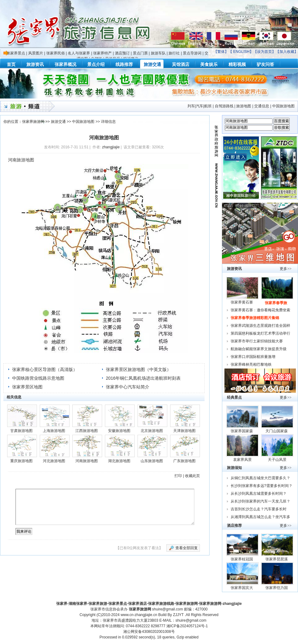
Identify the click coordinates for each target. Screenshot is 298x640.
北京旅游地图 (152, 431)
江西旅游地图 (86, 431)
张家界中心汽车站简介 (127, 386)
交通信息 (261, 106)
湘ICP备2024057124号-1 (187, 626)
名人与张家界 (79, 53)
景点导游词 (192, 53)
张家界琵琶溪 (277, 559)
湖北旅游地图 (119, 461)
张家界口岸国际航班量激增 (253, 357)
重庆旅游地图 (21, 461)
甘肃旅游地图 (21, 431)
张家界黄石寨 (242, 302)
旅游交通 (58, 121)
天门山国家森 (277, 431)
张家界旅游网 (33, 121)
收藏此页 (192, 476)
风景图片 (35, 53)
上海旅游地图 (54, 431)
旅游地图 (243, 106)
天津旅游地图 (184, 431)
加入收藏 (286, 51)
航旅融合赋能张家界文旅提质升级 (259, 349)
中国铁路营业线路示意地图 (38, 378)
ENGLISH (241, 51)
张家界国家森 (242, 431)
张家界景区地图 (27, 386)
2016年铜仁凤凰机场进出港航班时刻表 (143, 378)
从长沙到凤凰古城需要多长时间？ (259, 493)
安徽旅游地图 (119, 431)
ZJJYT (178, 615)
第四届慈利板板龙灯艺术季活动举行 (260, 333)
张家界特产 (102, 53)
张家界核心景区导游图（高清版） (44, 369)
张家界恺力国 (277, 588)
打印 (178, 476)
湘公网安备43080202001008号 (148, 631)
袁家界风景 (242, 459)
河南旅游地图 (86, 461)
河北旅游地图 (54, 461)
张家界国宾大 (242, 588)
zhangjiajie (111, 147)
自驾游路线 (224, 106)
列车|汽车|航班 (199, 106)
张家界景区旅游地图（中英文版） (138, 369)
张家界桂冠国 (242, 559)
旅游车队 (158, 53)
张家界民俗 (55, 53)
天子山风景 (277, 459)
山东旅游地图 (152, 461)
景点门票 (140, 53)
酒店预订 (122, 53)
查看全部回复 (186, 548)
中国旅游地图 (283, 106)
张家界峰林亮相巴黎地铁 (251, 364)
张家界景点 (16, 53)
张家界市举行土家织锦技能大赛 (257, 341)
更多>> (285, 269)
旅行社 (174, 53)
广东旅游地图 (184, 461)
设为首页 (264, 51)
